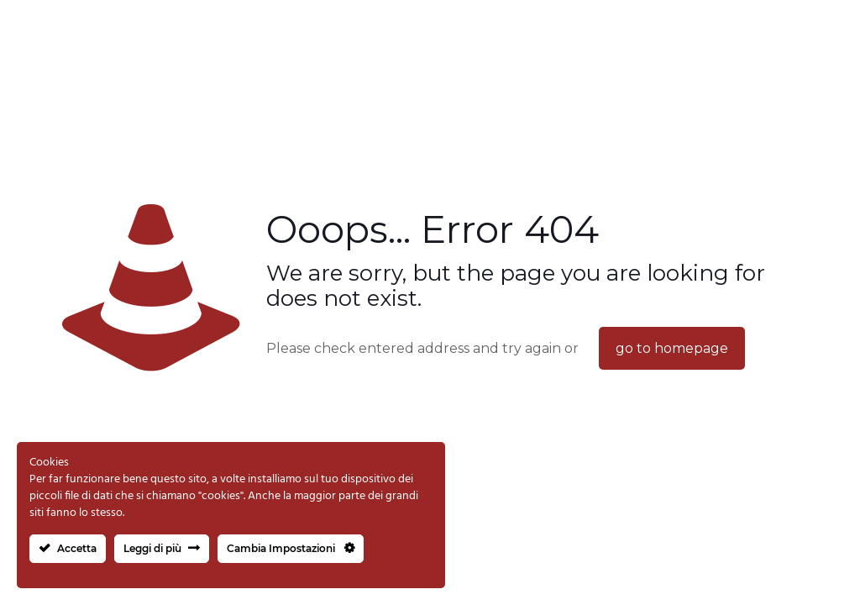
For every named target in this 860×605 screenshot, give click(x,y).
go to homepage (672, 348)
